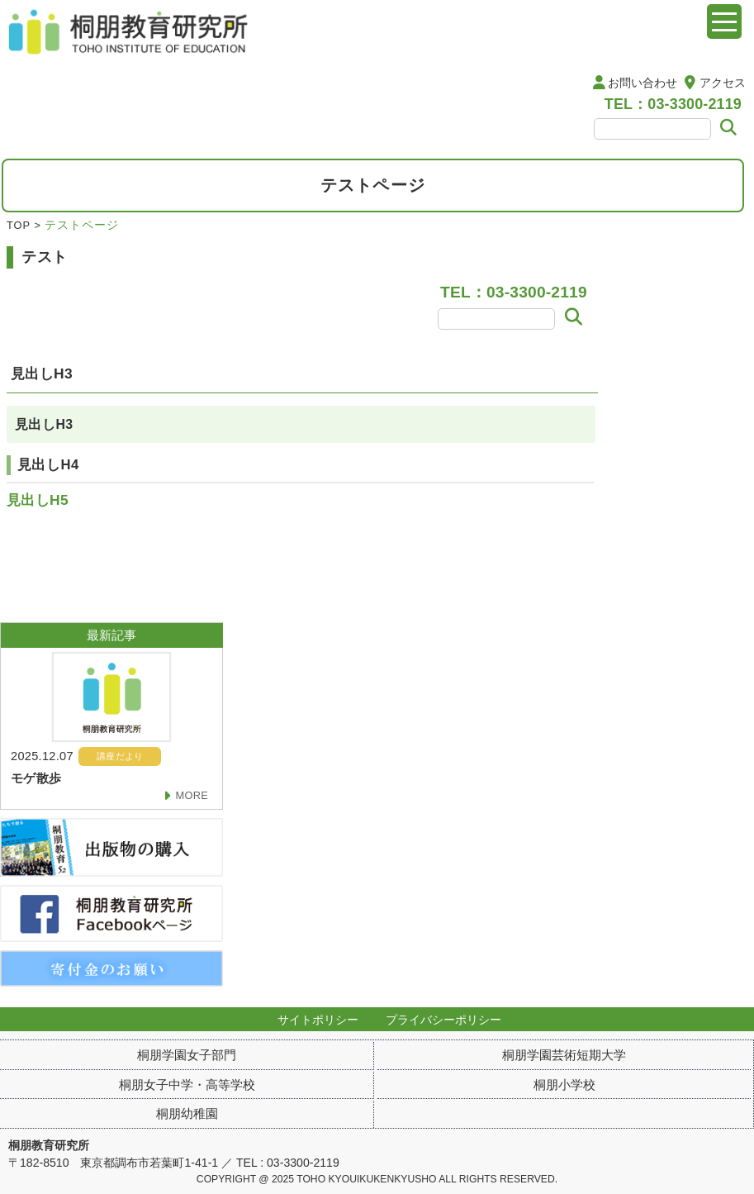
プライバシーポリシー (443, 1019)
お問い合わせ (642, 82)
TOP (19, 225)
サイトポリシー (317, 1019)
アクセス (722, 82)
